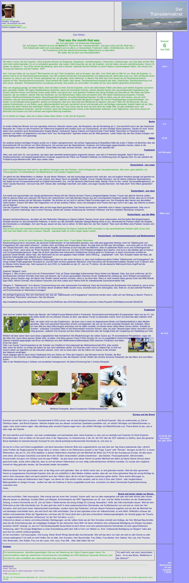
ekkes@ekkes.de (14, 574)
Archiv (24, 27)
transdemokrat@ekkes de (65, 577)
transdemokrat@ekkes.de (12, 25)
